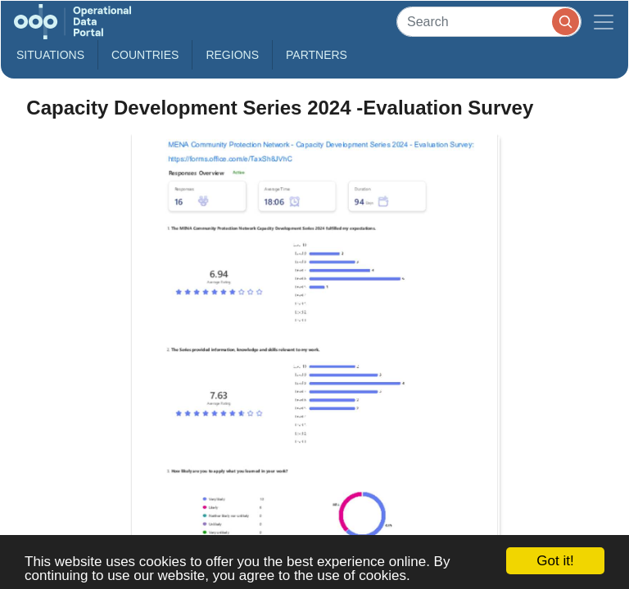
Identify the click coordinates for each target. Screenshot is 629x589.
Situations (50, 54)
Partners (316, 54)
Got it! (554, 561)
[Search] (488, 22)
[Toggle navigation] (603, 21)
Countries (145, 54)
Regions (232, 54)
